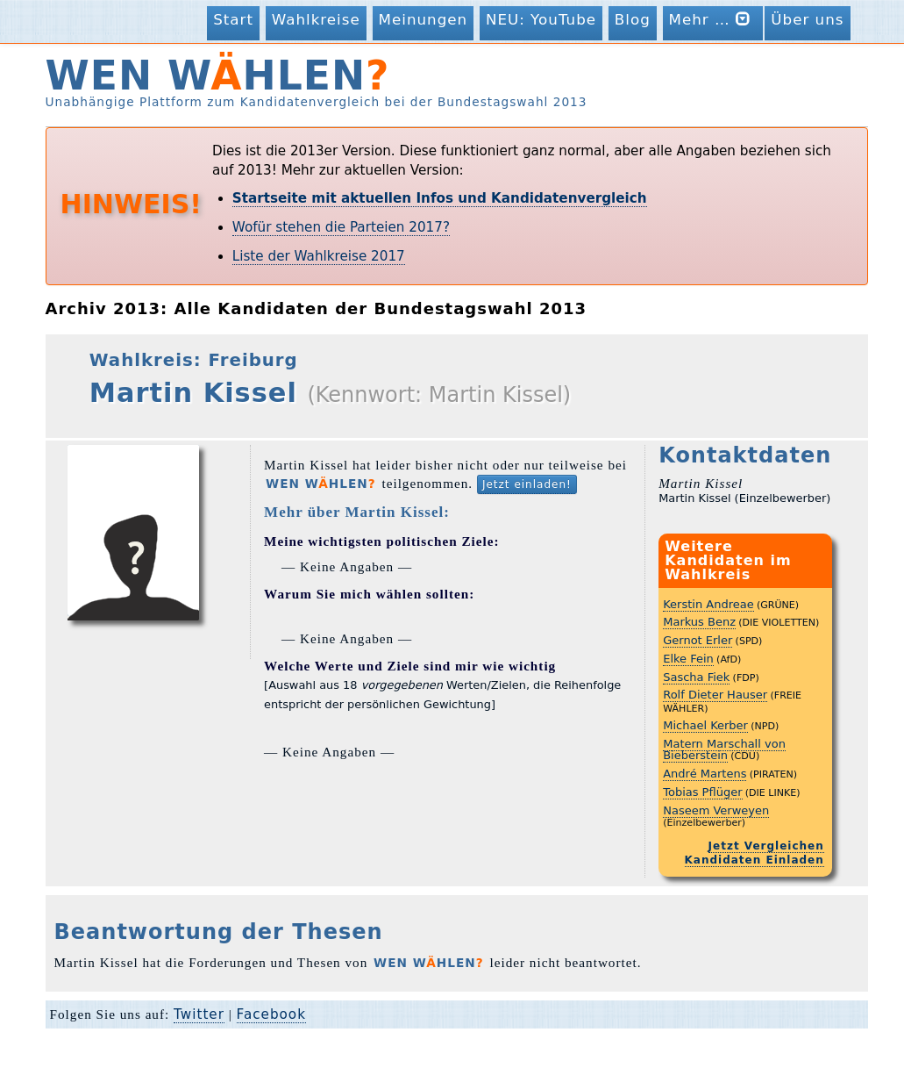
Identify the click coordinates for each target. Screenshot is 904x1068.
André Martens (704, 773)
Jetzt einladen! (527, 484)
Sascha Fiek (696, 677)
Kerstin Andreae (708, 604)
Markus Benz (699, 621)
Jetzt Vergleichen (766, 846)
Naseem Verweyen (716, 810)
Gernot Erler (697, 640)
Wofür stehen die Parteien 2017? (341, 227)
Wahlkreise (316, 19)
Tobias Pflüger (702, 792)
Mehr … (713, 19)
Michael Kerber (705, 725)
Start (233, 19)
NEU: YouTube (541, 19)
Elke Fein (688, 658)
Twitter (199, 1014)
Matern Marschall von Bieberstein (724, 749)
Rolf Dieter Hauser (715, 694)
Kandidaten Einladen (754, 860)
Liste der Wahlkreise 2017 (318, 256)
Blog (633, 19)
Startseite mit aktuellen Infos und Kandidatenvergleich (439, 198)
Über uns (807, 19)
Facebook (271, 1014)
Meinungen (423, 19)
